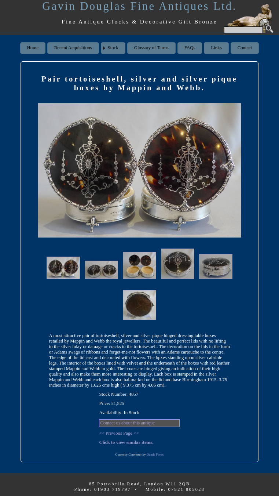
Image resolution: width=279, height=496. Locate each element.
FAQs (189, 47)
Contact (245, 47)
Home (32, 47)
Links (216, 47)
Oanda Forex (155, 454)
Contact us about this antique (127, 423)
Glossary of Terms (151, 47)
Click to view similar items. (126, 442)
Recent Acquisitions (73, 47)
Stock (113, 47)
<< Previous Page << (119, 433)
